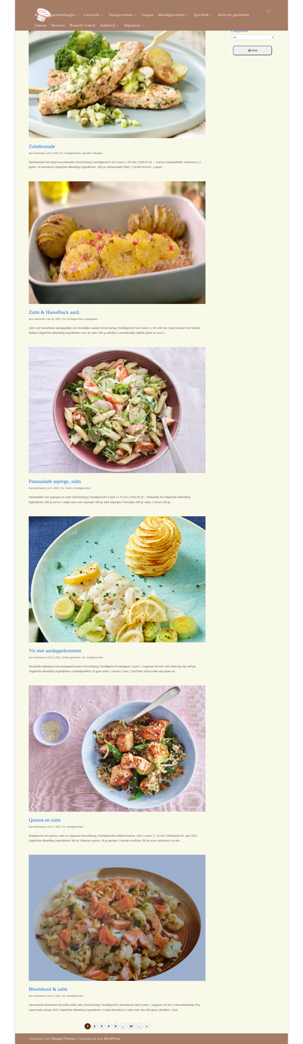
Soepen (147, 15)
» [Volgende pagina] (147, 1026)
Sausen (40, 25)
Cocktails (92, 15)
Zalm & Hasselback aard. (54, 312)
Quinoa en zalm (45, 820)
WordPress (112, 1038)
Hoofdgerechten (171, 15)
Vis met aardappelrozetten (55, 650)
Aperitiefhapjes (62, 15)
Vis (61, 153)
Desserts (58, 25)
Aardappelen (91, 319)
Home (39, 15)
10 (131, 1026)
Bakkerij (107, 25)
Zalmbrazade (42, 146)
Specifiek (201, 15)
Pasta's (69, 488)
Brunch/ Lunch (83, 25)
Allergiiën (97, 153)
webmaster (40, 153)
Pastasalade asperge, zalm (55, 481)
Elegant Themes (64, 1038)
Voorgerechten (121, 15)
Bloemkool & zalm (48, 989)
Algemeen (132, 25)
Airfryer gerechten (233, 15)
